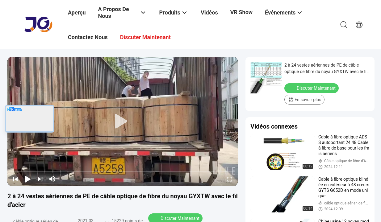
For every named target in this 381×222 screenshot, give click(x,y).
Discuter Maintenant (312, 88)
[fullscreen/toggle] (230, 178)
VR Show (241, 12)
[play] (122, 121)
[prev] (15, 178)
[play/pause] (28, 178)
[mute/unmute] (52, 178)
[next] (40, 178)
